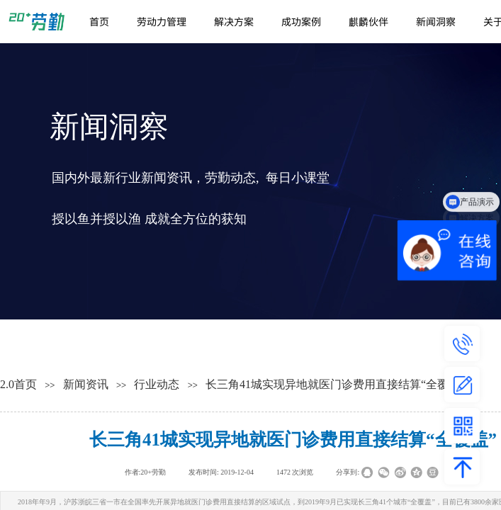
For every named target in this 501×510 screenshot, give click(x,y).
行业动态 (156, 384)
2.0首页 (18, 384)
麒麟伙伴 (368, 21)
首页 (99, 21)
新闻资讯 (85, 384)
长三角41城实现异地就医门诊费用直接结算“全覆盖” (335, 384)
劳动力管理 (161, 21)
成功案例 (301, 21)
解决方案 (234, 21)
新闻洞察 (436, 21)
